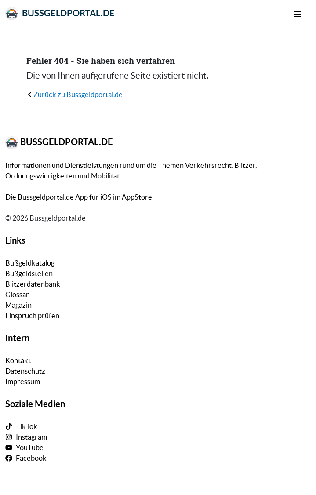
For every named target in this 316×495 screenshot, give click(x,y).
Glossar (17, 294)
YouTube (30, 447)
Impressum (22, 382)
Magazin (18, 305)
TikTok (26, 426)
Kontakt (18, 360)
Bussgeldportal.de (60, 13)
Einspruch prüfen (32, 316)
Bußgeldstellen (29, 273)
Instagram (31, 437)
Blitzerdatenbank (32, 284)
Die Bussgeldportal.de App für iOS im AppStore (78, 197)
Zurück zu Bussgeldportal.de (74, 94)
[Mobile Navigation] (302, 13)
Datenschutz (25, 371)
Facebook (31, 458)
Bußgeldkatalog (29, 263)
